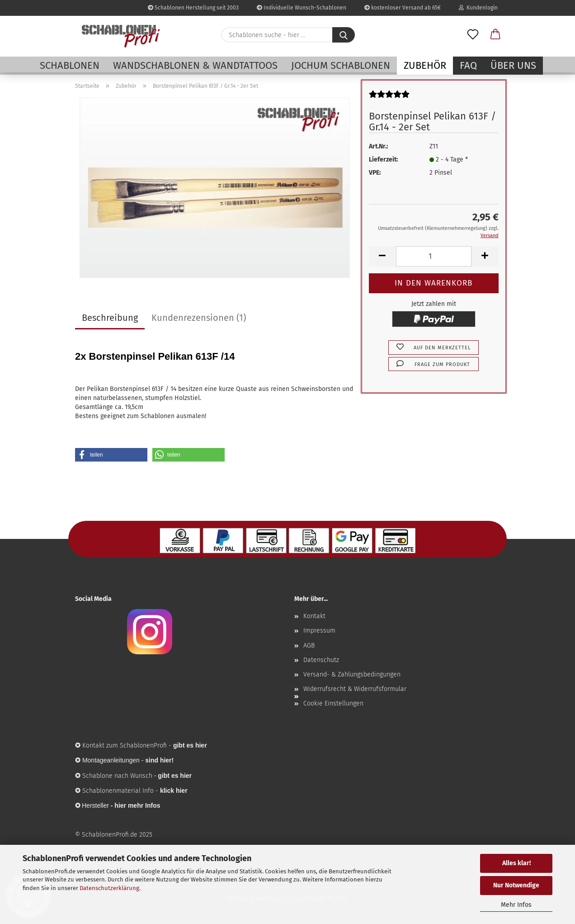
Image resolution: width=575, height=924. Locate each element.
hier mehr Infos (137, 805)
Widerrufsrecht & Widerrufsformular (354, 689)
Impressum (319, 630)
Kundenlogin (478, 8)
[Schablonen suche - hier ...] (343, 35)
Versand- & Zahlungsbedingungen (352, 674)
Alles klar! (516, 863)
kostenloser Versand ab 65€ (402, 8)
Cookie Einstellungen (333, 703)
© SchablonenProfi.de (106, 834)
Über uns (513, 65)
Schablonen (69, 65)
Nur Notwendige (516, 885)
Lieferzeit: (383, 159)
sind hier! (159, 760)
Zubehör (425, 65)
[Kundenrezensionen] (389, 98)
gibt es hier (175, 775)
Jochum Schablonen (340, 65)
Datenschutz (321, 660)
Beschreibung (110, 317)
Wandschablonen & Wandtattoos (195, 65)
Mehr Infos (516, 905)
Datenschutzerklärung (109, 888)
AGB (309, 645)
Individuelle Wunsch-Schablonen (301, 8)
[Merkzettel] (473, 35)
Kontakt (314, 616)
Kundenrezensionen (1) (198, 317)
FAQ (468, 65)
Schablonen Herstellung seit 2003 (193, 8)
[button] (495, 35)
